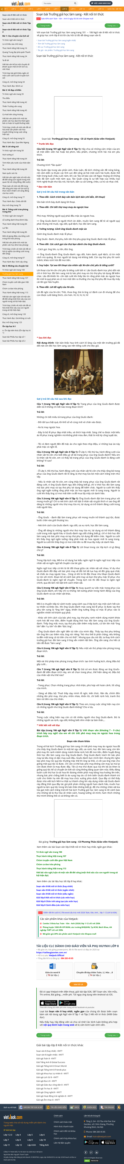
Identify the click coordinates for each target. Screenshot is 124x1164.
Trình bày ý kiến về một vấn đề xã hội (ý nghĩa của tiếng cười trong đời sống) (16, 251)
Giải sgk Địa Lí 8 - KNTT (46, 1081)
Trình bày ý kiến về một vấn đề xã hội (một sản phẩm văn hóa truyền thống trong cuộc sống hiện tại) (16, 131)
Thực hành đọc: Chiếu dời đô (14, 201)
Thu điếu (6, 98)
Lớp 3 (22, 9)
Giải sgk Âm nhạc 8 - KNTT (48, 1099)
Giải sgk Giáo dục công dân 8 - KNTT (52, 1084)
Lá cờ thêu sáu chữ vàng (12, 44)
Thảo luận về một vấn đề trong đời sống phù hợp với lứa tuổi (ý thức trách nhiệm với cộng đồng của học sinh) (15, 189)
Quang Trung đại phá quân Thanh (16, 52)
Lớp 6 (47, 9)
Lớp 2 (13, 9)
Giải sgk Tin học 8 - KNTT (47, 1088)
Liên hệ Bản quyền (62, 1142)
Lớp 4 (30, 9)
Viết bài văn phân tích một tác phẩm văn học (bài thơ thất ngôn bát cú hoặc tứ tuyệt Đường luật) (16, 120)
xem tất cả (78, 984)
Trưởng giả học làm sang (12, 274)
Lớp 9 (73, 9)
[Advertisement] (78, 77)
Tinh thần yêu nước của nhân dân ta (16, 163)
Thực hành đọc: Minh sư (12, 86)
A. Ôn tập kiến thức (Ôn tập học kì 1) (16, 331)
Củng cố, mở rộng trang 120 (14, 314)
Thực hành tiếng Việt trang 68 (14, 169)
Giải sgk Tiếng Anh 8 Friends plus (51, 1069)
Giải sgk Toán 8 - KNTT (46, 1058)
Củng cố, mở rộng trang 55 (13, 138)
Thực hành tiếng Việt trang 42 (14, 102)
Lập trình (31, 1145)
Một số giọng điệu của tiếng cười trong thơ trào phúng (16, 237)
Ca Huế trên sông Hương (12, 114)
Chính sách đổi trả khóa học (64, 1132)
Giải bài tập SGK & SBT (31, 1107)
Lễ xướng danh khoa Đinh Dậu (15, 220)
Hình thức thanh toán (64, 1126)
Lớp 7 (56, 9)
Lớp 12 (101, 9)
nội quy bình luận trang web (58, 1024)
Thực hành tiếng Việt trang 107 (15, 278)
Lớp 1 (5, 9)
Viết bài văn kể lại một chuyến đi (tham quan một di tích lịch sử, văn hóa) (15, 66)
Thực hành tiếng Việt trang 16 (14, 48)
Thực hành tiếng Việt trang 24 (14, 56)
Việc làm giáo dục (101, 3)
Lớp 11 (91, 9)
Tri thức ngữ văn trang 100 (13, 270)
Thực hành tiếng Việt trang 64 (14, 158)
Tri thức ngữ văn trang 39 (13, 94)
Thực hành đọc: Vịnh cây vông (14, 261)
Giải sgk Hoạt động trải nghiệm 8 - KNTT (54, 1096)
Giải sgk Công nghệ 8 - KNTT (49, 1092)
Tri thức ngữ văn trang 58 (13, 150)
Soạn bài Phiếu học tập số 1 (13, 337)
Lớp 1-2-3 (8, 1134)
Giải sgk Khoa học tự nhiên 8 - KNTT (52, 1073)
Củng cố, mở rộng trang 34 (13, 82)
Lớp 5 (39, 9)
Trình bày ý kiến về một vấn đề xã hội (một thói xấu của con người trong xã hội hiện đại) (16, 307)
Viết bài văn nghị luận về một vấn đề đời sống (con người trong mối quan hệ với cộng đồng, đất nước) (16, 179)
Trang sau (112, 25)
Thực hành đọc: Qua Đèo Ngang (15, 142)
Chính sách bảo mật (63, 1122)
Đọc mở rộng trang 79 (11, 205)
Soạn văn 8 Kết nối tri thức (13, 19)
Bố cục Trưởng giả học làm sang (51, 47)
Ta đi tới (5, 60)
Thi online (107, 1107)
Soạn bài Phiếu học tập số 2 (13, 341)
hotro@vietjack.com (102, 1136)
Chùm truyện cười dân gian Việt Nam (15, 283)
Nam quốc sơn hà (9, 173)
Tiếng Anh (44, 1145)
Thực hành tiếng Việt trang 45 (14, 110)
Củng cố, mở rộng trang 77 (13, 197)
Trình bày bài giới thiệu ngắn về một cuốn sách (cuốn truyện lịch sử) (15, 75)
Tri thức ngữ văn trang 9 (12, 40)
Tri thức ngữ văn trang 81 (13, 216)
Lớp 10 (82, 9)
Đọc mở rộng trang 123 (12, 322)
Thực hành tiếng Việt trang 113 (15, 292)
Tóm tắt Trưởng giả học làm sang (51, 43)
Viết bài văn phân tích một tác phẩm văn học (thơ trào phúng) (15, 243)
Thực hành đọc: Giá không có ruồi (16, 318)
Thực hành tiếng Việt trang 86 (14, 232)
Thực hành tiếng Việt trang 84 (14, 224)
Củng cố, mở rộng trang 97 (13, 257)
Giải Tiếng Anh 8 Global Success (50, 1062)
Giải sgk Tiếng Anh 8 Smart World (51, 1066)
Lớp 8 (64, 9)
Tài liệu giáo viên (56, 1107)
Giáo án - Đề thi (114, 9)
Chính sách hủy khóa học (65, 1138)
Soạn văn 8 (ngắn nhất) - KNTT (50, 1054)
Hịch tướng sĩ (7, 154)
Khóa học (89, 1107)
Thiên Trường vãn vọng (12, 106)
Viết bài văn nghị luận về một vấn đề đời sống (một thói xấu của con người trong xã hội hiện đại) (16, 299)
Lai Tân (5, 228)
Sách (74, 1107)
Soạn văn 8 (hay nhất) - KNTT (49, 1051)
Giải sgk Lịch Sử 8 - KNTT (47, 1077)
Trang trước (44, 25)
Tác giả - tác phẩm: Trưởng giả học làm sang (56, 50)
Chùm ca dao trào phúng (12, 288)
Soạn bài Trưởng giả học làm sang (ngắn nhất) (57, 40)
